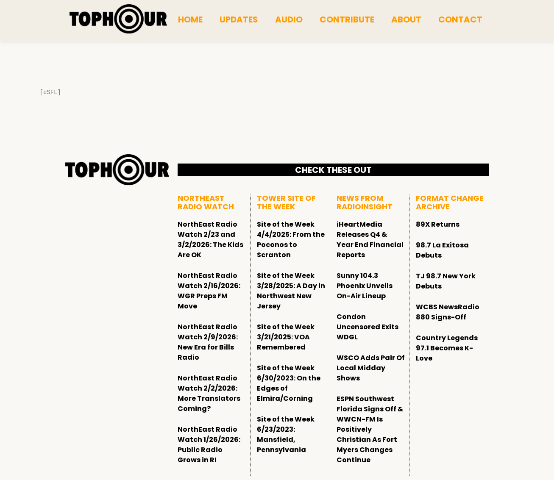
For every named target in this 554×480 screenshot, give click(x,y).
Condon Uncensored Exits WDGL (367, 327)
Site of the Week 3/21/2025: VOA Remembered (286, 337)
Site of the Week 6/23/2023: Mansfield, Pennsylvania (286, 434)
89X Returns (437, 224)
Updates (239, 19)
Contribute (347, 19)
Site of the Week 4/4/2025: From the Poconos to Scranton (291, 239)
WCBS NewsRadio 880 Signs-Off (447, 312)
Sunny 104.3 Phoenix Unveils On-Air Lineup (365, 286)
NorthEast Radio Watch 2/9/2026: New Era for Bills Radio (208, 342)
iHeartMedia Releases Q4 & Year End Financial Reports (370, 239)
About (406, 19)
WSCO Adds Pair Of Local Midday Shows (371, 368)
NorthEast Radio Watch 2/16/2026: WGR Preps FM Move (209, 291)
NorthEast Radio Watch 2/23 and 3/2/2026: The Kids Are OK (210, 239)
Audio (289, 19)
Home (190, 19)
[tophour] (118, 19)
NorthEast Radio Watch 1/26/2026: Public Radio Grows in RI (209, 445)
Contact (460, 19)
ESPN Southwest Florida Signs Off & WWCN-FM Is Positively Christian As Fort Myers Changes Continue (370, 429)
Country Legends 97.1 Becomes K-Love (447, 348)
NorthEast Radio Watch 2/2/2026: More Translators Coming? (209, 393)
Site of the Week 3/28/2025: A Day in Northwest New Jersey (291, 291)
